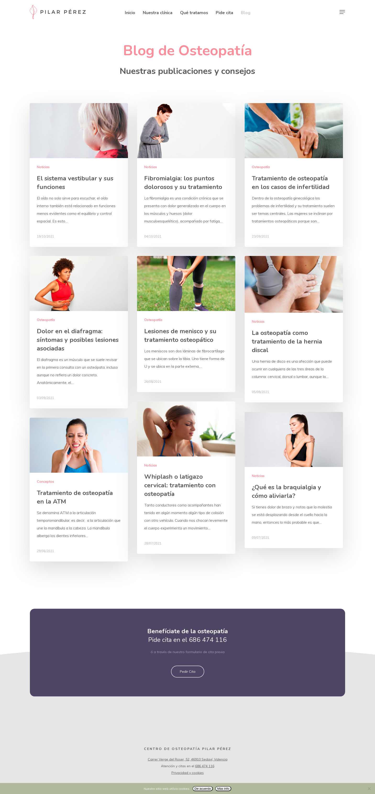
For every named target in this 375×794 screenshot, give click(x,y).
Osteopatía (261, 167)
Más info (223, 788)
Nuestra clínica (157, 12)
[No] (369, 788)
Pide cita (224, 12)
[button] (187, 682)
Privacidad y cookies (187, 773)
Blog (245, 12)
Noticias (43, 167)
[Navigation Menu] (342, 12)
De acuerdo (202, 788)
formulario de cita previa (205, 663)
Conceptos (45, 498)
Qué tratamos (194, 12)
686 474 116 (208, 650)
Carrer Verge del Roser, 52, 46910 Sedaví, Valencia (187, 759)
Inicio (130, 12)
